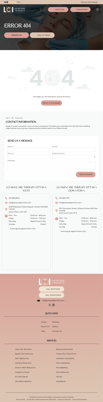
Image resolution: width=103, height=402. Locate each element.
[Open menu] (97, 9)
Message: (11, 160)
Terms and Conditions (79, 399)
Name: (10, 146)
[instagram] (53, 305)
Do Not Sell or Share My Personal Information (41, 399)
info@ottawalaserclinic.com (20, 203)
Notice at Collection (64, 399)
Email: (54, 146)
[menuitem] (45, 322)
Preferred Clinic (58, 153)
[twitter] (49, 305)
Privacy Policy (20, 399)
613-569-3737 (64, 198)
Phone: (10, 153)
